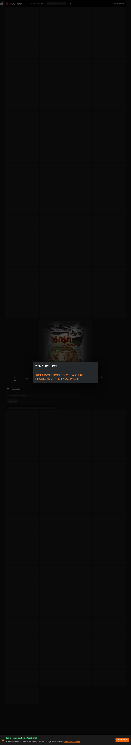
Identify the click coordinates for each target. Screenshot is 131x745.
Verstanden (122, 740)
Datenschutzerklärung (72, 742)
